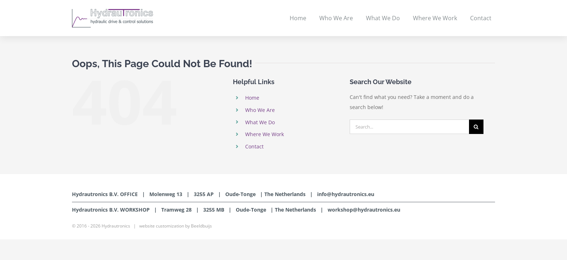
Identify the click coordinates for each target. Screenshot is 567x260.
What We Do (260, 122)
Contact (254, 146)
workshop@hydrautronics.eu (364, 209)
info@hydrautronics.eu (345, 194)
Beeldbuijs (201, 226)
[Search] (476, 127)
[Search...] (409, 127)
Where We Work (264, 134)
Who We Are (260, 110)
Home (252, 97)
